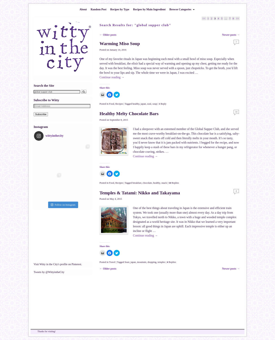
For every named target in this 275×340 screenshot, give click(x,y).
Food (111, 104)
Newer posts (231, 34)
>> (237, 18)
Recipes (119, 104)
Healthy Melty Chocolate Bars (129, 113)
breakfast (137, 183)
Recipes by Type (119, 9)
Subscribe (40, 114)
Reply (162, 104)
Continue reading (111, 77)
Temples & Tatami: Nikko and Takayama (139, 192)
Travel (112, 262)
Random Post (98, 9)
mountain (141, 262)
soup (154, 104)
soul (149, 104)
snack (164, 183)
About (83, 9)
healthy (136, 104)
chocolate (147, 183)
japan (143, 104)
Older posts (107, 34)
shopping (151, 262)
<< (203, 18)
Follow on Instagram (63, 204)
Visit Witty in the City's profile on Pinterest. (58, 264)
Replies (174, 183)
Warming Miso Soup (119, 43)
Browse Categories (181, 10)
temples (161, 262)
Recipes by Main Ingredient (149, 9)
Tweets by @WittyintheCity (49, 272)
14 (236, 112)
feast (127, 262)
